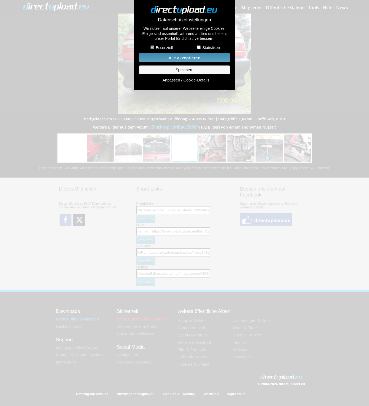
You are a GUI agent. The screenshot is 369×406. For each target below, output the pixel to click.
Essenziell (164, 47)
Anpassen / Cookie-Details (185, 80)
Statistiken (211, 47)
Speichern (184, 70)
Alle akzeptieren (185, 57)
